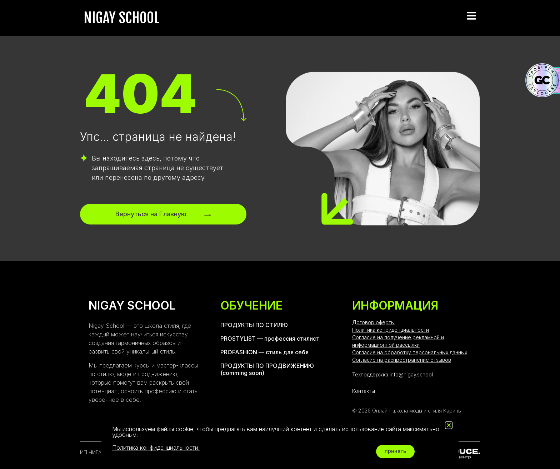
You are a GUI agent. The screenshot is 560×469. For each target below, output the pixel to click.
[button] (448, 425)
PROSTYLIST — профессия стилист (269, 338)
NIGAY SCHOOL (122, 18)
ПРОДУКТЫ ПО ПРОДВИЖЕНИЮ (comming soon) (267, 369)
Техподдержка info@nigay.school (392, 374)
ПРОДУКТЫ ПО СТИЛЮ (254, 325)
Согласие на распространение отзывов (401, 360)
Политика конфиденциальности (390, 330)
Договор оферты (373, 322)
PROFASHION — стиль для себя (264, 352)
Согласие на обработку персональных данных (409, 352)
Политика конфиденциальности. (156, 447)
